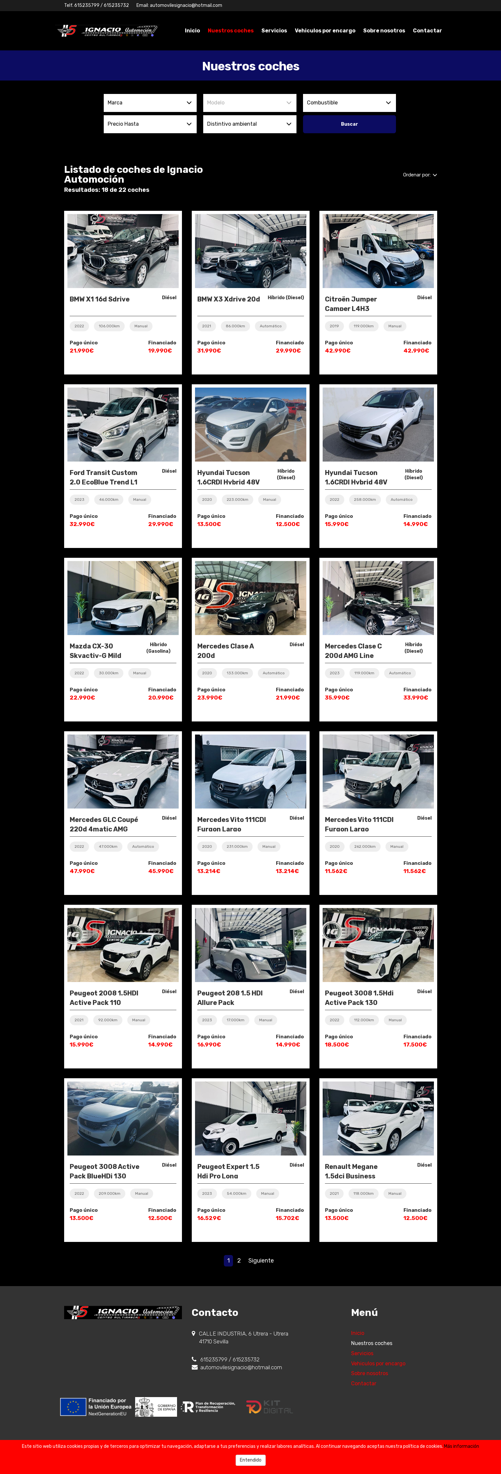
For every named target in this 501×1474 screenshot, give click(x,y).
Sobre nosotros (384, 30)
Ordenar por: (420, 175)
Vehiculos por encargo (325, 30)
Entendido (250, 1460)
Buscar (349, 124)
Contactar (427, 30)
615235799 (86, 5)
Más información (461, 1446)
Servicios (274, 30)
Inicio (192, 30)
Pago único (84, 343)
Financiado (162, 343)
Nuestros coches (231, 30)
